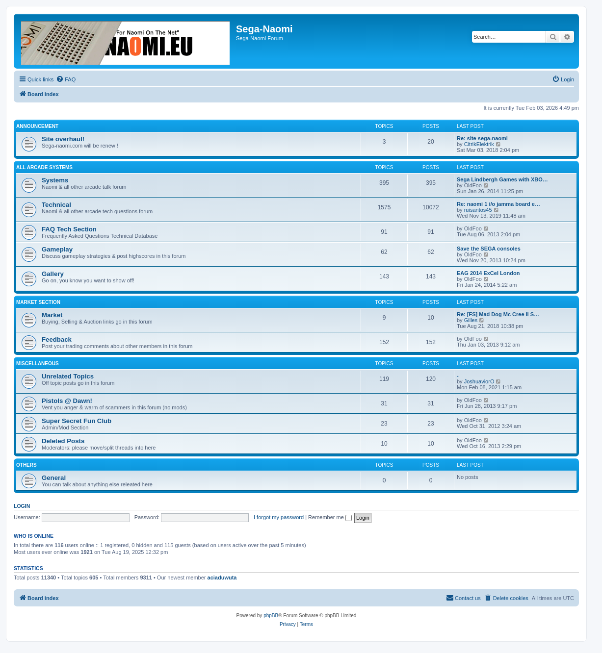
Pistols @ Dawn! (67, 400)
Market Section (38, 302)
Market (52, 315)
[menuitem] (66, 79)
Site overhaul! (63, 139)
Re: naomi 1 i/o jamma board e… (498, 204)
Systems (55, 180)
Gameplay (57, 249)
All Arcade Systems (44, 167)
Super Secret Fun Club (76, 421)
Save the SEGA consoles (489, 248)
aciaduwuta (222, 577)
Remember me (330, 517)
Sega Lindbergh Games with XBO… (502, 179)
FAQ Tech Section (69, 229)
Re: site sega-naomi (482, 138)
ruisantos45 (478, 210)
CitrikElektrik (479, 144)
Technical (56, 204)
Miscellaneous (37, 363)
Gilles (471, 320)
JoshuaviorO (479, 381)
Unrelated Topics (68, 376)
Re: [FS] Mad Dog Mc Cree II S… (498, 314)
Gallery (53, 273)
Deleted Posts (63, 441)
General (54, 477)
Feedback (57, 339)
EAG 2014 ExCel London (488, 273)
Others (26, 465)
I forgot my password (279, 517)
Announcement (37, 126)
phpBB (270, 615)
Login (22, 506)
